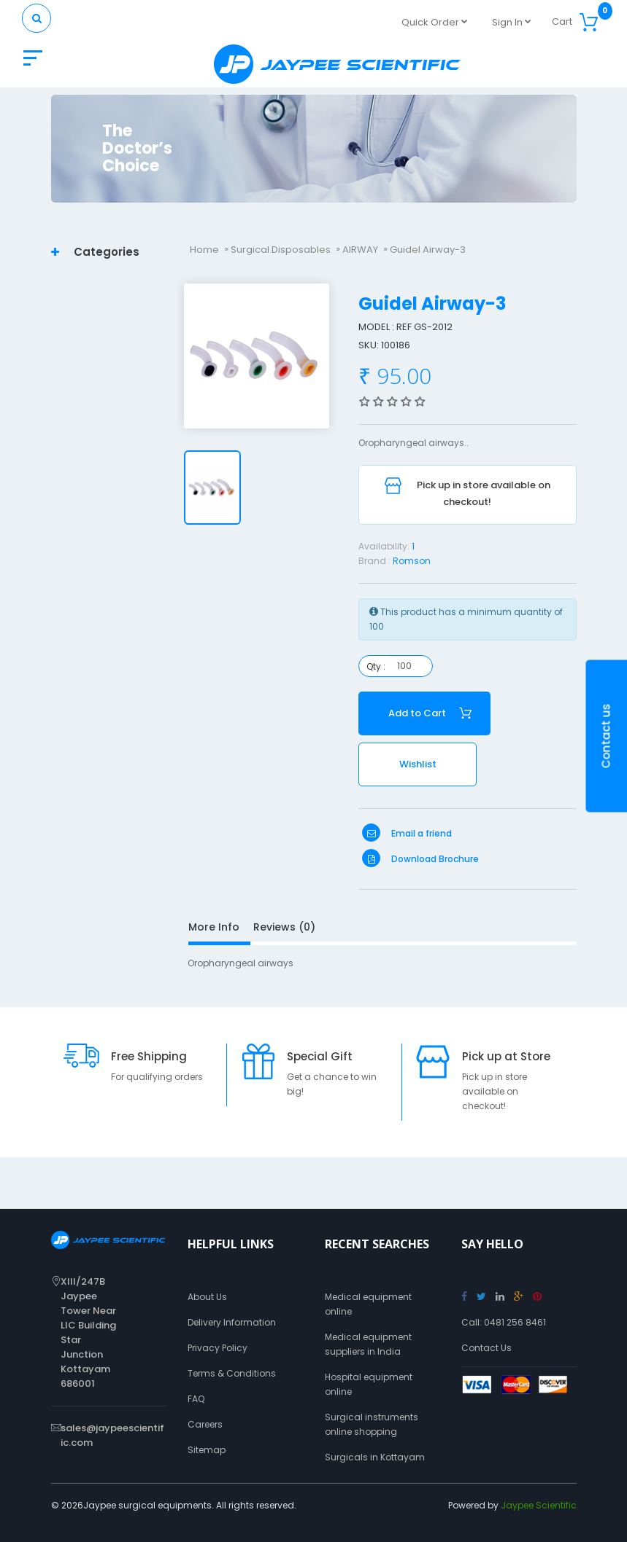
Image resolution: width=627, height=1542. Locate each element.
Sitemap (207, 1450)
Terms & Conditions (232, 1373)
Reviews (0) (284, 927)
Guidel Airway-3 (428, 250)
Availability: (383, 546)
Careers (205, 1424)
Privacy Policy (217, 1348)
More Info (213, 927)
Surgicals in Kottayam (375, 1457)
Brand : (374, 561)
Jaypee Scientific (539, 1505)
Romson (412, 561)
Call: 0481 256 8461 (503, 1322)
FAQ (196, 1399)
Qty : (375, 666)
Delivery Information (232, 1322)
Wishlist (417, 764)
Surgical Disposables (281, 250)
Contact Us (486, 1348)
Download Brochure (420, 859)
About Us (207, 1297)
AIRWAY (360, 250)
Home (204, 250)
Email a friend (407, 833)
